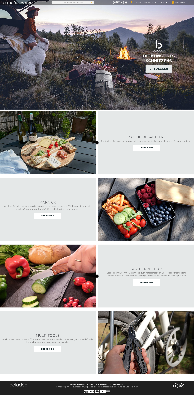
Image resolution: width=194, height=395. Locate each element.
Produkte (26, 3)
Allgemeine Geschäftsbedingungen (102, 387)
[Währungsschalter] (189, 2)
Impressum (60, 387)
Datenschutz (123, 387)
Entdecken (159, 68)
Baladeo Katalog (80, 387)
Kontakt (134, 387)
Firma (69, 387)
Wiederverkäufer (150, 2)
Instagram (181, 386)
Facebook (176, 386)
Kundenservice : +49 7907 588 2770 (110, 384)
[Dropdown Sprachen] (164, 2)
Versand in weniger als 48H (81, 384)
